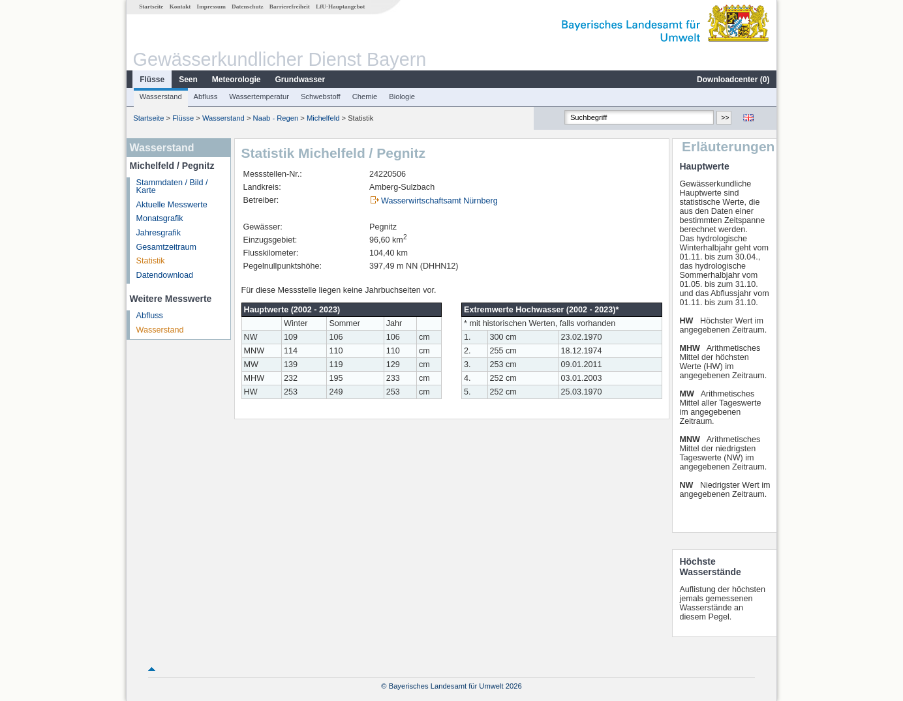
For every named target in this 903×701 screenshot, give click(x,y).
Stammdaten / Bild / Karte (172, 187)
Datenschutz (248, 6)
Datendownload (165, 275)
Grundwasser (300, 79)
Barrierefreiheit (289, 6)
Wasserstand (161, 96)
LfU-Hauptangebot (340, 6)
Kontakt (180, 6)
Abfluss (206, 96)
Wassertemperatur (259, 96)
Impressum (211, 6)
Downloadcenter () (733, 79)
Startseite (151, 6)
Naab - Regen (276, 118)
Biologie (402, 96)
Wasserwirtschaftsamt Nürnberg (439, 200)
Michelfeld (323, 118)
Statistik (150, 260)
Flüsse (152, 79)
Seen (188, 79)
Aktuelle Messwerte (171, 204)
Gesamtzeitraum (166, 247)
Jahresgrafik (158, 232)
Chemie (365, 96)
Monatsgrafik (159, 218)
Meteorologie (236, 79)
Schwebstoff (321, 96)
